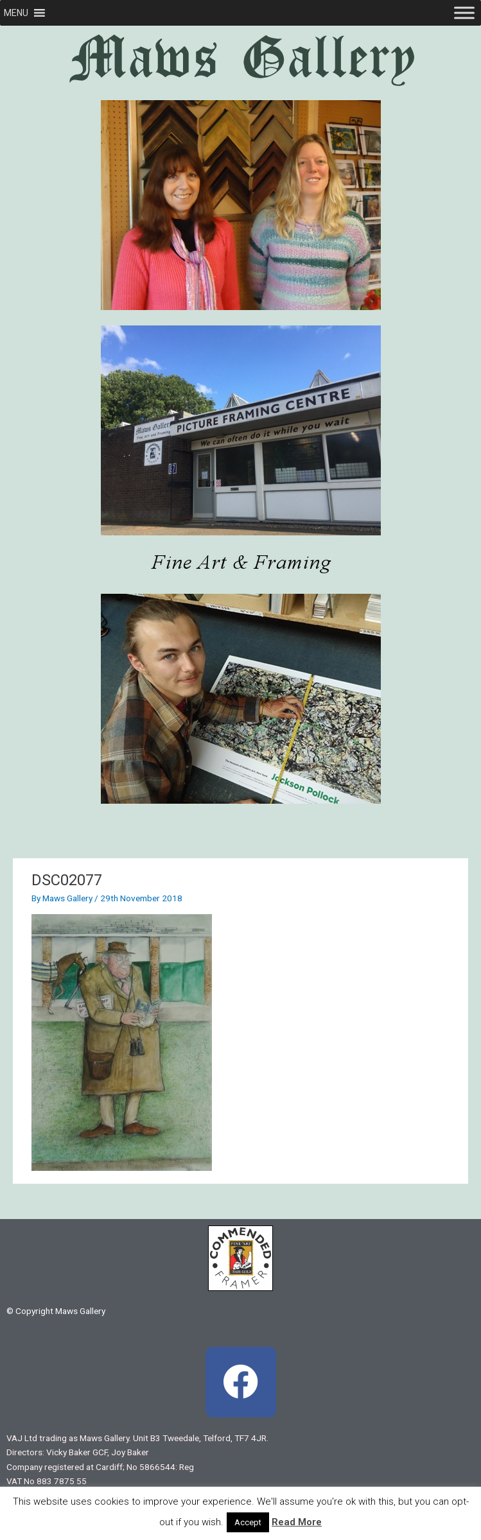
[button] (16, 13)
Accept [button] (247, 1522)
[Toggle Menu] (464, 12)
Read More (297, 1522)
